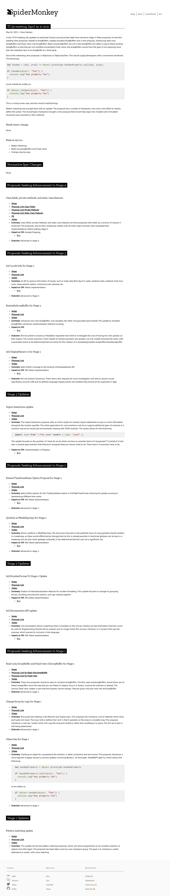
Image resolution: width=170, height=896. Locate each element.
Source (48, 889)
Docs (140, 13)
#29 (114, 381)
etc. (160, 13)
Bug (18, 235)
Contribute (150, 13)
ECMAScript (89, 876)
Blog (133, 13)
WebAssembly (90, 880)
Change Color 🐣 (91, 884)
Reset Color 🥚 (90, 889)
